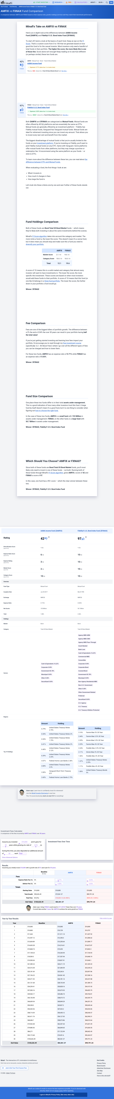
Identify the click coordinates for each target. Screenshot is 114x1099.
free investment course (72, 343)
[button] (42, 2)
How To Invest (4, 6)
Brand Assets (101, 1086)
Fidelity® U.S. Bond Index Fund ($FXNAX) (92, 531)
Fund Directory (13, 6)
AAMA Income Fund (34, 63)
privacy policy (58, 1091)
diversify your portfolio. (35, 244)
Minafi (3, 1081)
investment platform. (45, 143)
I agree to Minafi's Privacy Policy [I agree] (57, 1095)
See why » (64, 71)
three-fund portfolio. (52, 281)
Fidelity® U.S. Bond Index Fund (38, 107)
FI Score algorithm (39, 236)
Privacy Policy (101, 1083)
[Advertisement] (57, 88)
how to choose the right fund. (46, 411)
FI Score (22, 68)
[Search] (107, 2)
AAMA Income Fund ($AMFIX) (51, 531)
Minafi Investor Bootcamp (40, 793)
